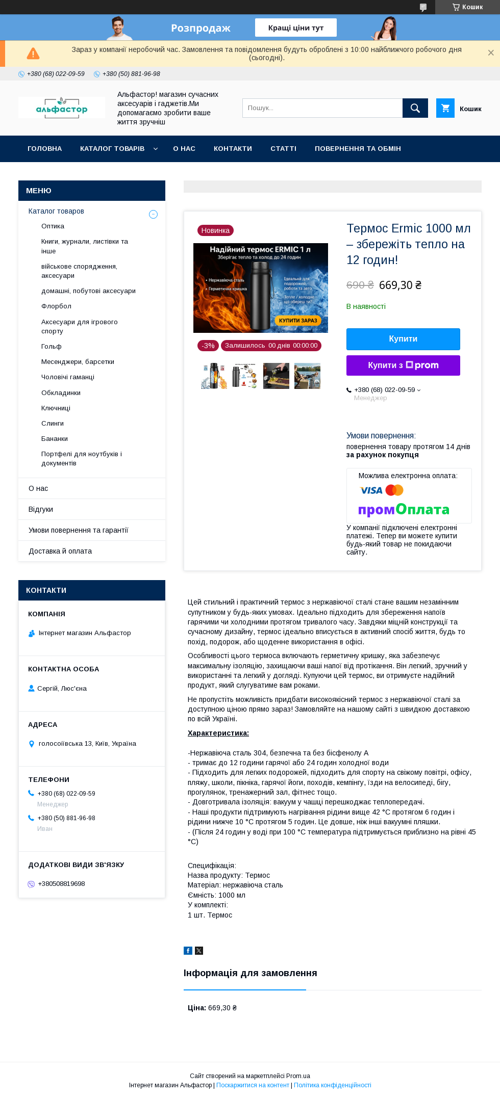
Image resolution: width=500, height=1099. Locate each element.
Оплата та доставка (68, 175)
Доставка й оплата (60, 551)
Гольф (51, 346)
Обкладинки (61, 393)
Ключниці (55, 408)
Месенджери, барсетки (77, 361)
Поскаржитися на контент (252, 1085)
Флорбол (56, 306)
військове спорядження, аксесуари (79, 271)
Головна (45, 148)
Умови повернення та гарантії (79, 530)
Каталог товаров (56, 211)
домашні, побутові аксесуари (88, 291)
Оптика (52, 226)
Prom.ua (298, 1076)
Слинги (52, 423)
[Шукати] (415, 108)
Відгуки (41, 509)
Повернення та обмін (358, 148)
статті (283, 148)
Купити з (403, 365)
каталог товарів (112, 148)
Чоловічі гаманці (67, 377)
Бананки (54, 438)
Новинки (144, 175)
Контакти (233, 148)
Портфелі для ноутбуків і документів (81, 458)
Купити (403, 338)
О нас (184, 148)
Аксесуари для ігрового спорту (79, 326)
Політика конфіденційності (332, 1085)
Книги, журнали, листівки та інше (84, 246)
